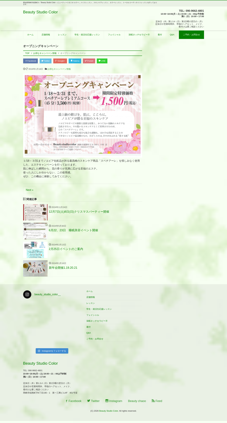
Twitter (47, 61)
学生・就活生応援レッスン (87, 34)
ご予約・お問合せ (191, 34)
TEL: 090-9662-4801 (190, 10)
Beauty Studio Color (40, 12)
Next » (29, 190)
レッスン (62, 34)
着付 (160, 34)
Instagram (113, 403)
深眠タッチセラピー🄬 (139, 34)
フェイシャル (114, 34)
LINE (109, 61)
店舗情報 (46, 34)
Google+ (63, 61)
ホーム (30, 34)
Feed (157, 403)
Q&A (172, 34)
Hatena (80, 61)
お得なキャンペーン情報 (59, 69)
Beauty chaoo (137, 403)
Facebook (31, 61)
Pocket (95, 61)
